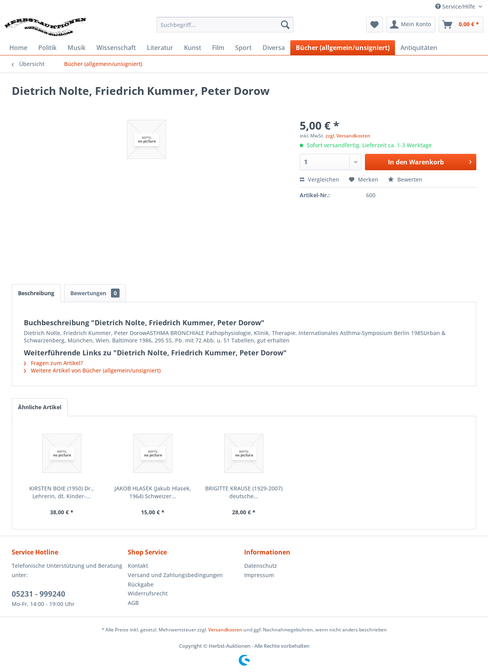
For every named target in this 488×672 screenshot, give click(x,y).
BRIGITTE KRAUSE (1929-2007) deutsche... (243, 492)
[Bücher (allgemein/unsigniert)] (342, 47)
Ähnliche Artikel (39, 407)
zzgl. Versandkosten (347, 135)
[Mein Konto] (410, 24)
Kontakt (138, 565)
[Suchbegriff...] (225, 24)
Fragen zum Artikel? (53, 363)
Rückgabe (141, 584)
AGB (133, 602)
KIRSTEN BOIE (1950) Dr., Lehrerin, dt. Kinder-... (61, 492)
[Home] (18, 47)
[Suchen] (285, 24)
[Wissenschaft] (116, 47)
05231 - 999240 (38, 594)
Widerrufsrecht (148, 593)
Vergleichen (319, 179)
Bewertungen (95, 293)
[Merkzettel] (374, 24)
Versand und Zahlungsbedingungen (175, 575)
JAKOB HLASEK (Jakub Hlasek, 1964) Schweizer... (152, 492)
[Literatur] (160, 47)
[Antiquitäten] (419, 47)
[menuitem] (225, 24)
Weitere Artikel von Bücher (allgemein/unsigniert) (92, 370)
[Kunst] (193, 47)
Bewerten (405, 179)
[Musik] (76, 47)
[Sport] (243, 47)
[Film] (218, 47)
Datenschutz (260, 565)
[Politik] (47, 47)
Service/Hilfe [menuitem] (456, 6)
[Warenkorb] (461, 24)
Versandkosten (225, 629)
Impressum (259, 575)
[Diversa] (273, 47)
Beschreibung (36, 293)
